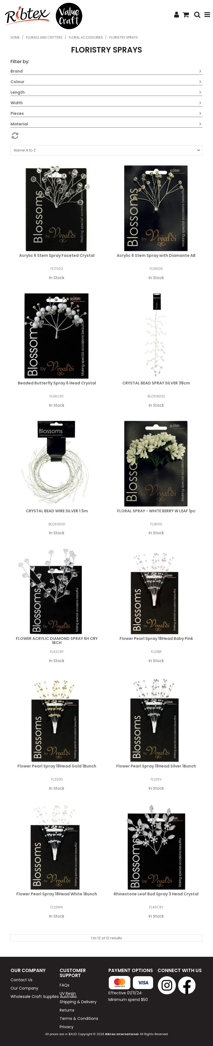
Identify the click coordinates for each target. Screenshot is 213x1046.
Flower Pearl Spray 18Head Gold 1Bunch (56, 766)
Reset (106, 136)
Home (15, 37)
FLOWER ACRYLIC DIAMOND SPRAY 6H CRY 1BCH (57, 640)
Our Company (24, 988)
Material (19, 124)
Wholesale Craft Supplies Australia (33, 996)
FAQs (64, 985)
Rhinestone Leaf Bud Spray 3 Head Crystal (156, 894)
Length (18, 92)
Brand (17, 71)
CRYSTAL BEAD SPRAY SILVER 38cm (156, 383)
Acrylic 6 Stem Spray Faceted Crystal (57, 255)
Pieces (17, 113)
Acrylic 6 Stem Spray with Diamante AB (156, 255)
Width (17, 103)
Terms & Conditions (79, 1018)
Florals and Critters (44, 37)
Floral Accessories (86, 37)
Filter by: (20, 61)
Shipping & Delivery (78, 1002)
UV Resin (68, 993)
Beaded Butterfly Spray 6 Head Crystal (57, 383)
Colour (17, 82)
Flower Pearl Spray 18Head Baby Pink (156, 638)
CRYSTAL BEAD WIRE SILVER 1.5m (57, 511)
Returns (67, 1010)
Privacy (66, 1027)
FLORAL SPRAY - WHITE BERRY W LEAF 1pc (156, 511)
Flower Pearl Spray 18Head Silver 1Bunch (156, 766)
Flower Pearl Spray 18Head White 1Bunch (56, 894)
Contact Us (21, 980)
